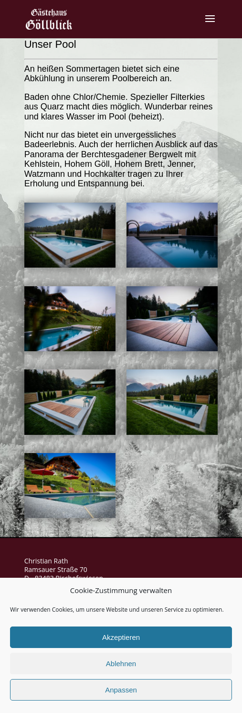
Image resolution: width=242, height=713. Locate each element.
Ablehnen (121, 663)
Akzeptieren (121, 637)
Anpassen (121, 690)
